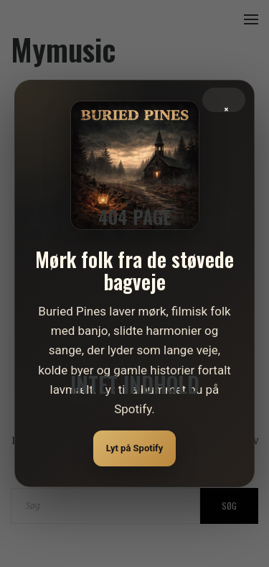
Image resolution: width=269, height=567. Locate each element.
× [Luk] (226, 106)
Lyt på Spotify (135, 448)
